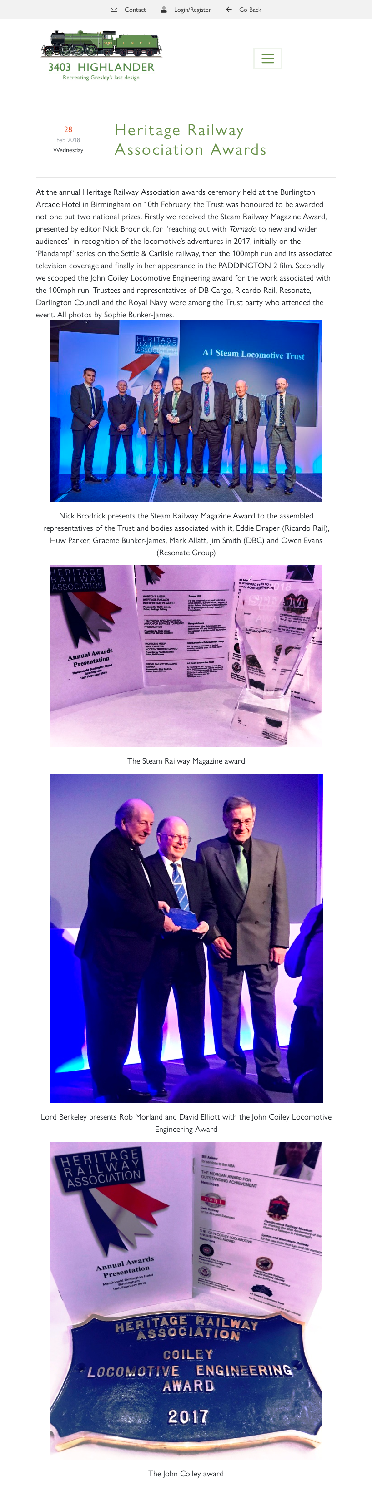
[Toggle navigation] (267, 58)
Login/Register (192, 9)
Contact (128, 9)
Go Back (243, 9)
